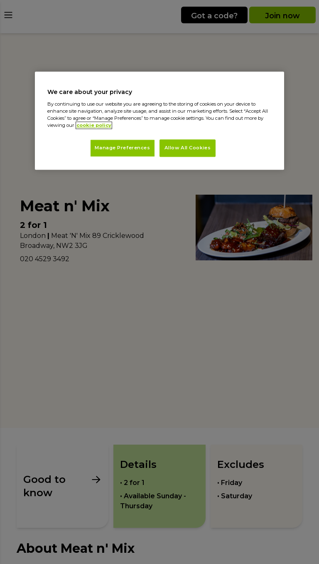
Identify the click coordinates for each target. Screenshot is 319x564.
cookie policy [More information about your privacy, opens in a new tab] (93, 126)
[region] (159, 121)
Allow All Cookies (187, 148)
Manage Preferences (122, 148)
